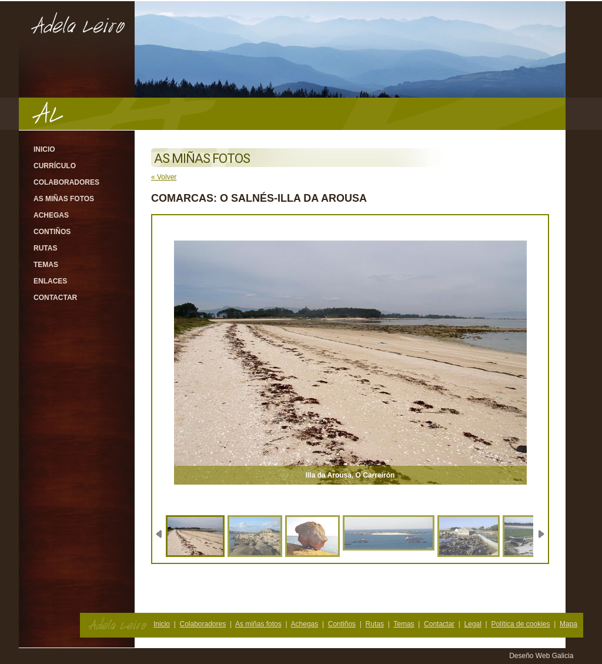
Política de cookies (520, 624)
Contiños (52, 232)
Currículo (55, 166)
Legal (472, 624)
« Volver (163, 177)
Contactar (55, 297)
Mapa (568, 624)
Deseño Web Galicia (542, 656)
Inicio (44, 149)
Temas (46, 265)
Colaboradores (66, 182)
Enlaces (50, 281)
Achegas (51, 215)
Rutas (45, 248)
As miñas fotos (64, 199)
